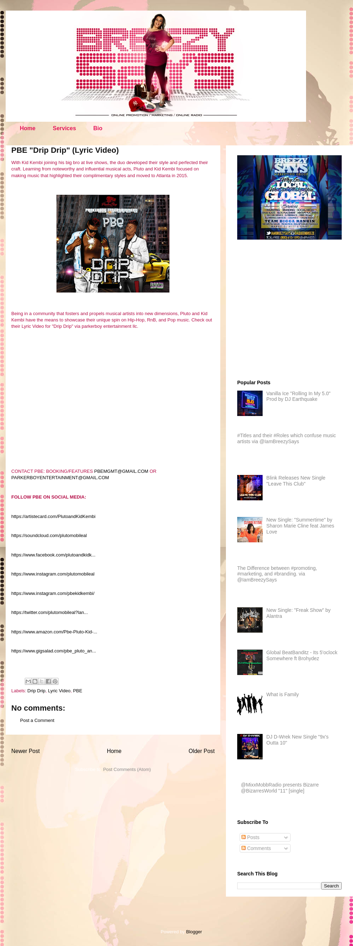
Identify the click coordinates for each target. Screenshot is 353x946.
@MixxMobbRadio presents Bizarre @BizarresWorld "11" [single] (280, 788)
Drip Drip (37, 690)
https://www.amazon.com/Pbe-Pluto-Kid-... (54, 631)
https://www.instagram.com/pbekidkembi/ (53, 593)
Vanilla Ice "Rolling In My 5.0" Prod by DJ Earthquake (299, 396)
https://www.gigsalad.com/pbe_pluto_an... (53, 650)
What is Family (283, 694)
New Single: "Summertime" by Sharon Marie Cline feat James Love (300, 526)
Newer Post (25, 751)
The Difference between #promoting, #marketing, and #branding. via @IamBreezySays (277, 574)
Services (64, 128)
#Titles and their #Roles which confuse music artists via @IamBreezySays (286, 438)
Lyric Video (59, 690)
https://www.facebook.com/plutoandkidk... (53, 555)
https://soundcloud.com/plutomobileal (49, 535)
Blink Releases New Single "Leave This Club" (296, 481)
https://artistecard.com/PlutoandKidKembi (53, 516)
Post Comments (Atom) (127, 769)
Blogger (194, 931)
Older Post (202, 751)
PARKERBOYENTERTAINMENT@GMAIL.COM (60, 477)
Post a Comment (37, 720)
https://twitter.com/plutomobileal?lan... (49, 612)
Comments (256, 848)
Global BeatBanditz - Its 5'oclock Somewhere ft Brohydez (302, 655)
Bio (97, 128)
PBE (77, 690)
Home (27, 128)
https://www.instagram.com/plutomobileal (53, 574)
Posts (250, 837)
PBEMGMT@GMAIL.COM (121, 471)
